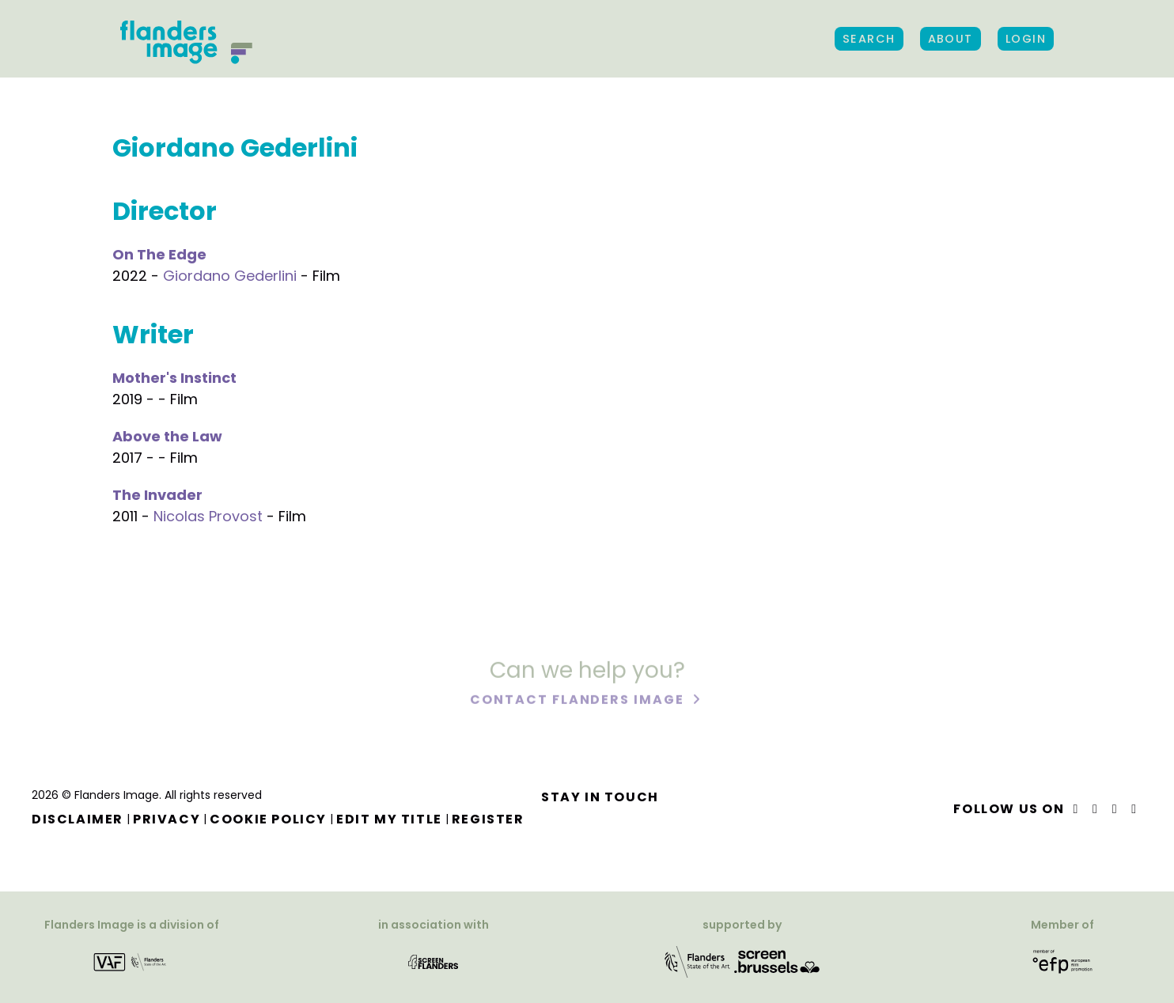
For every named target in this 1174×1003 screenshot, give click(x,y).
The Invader (157, 495)
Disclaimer (77, 819)
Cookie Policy (268, 819)
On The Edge (159, 254)
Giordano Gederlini (230, 276)
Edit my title (389, 819)
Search (869, 39)
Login (1025, 39)
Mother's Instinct (174, 378)
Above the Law (167, 436)
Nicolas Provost (208, 516)
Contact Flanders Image (578, 701)
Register (488, 819)
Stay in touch (600, 797)
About (950, 39)
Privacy (166, 819)
